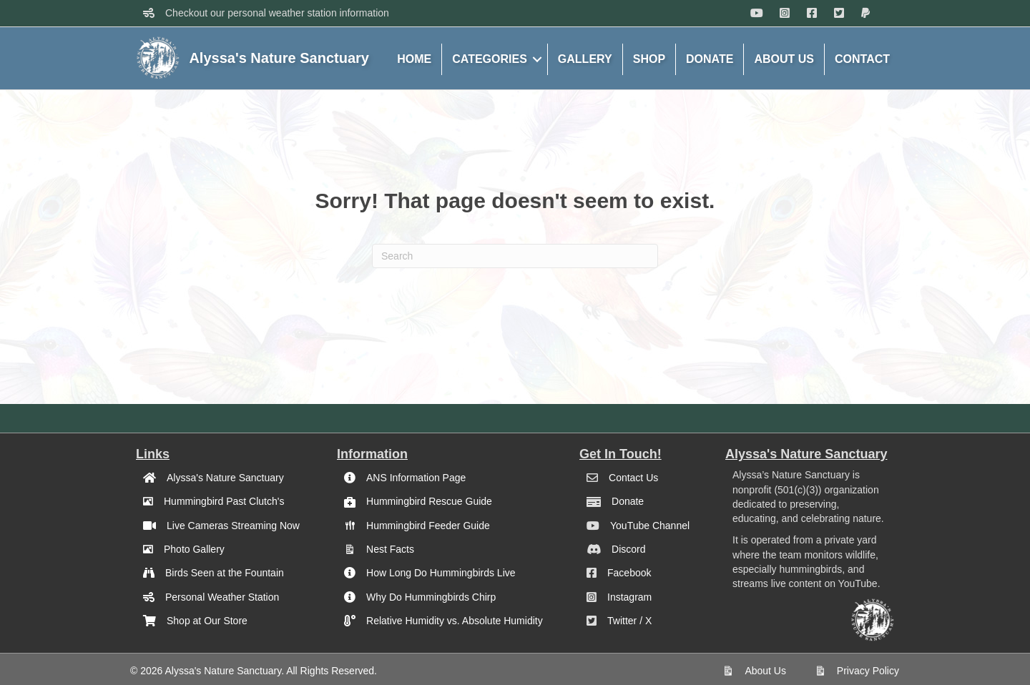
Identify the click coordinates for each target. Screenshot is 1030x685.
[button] (537, 59)
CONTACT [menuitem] (862, 59)
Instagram (629, 597)
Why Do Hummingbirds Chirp (431, 597)
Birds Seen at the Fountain (224, 572)
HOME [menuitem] (414, 59)
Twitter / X (629, 620)
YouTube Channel (650, 525)
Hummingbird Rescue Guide (429, 501)
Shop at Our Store (207, 620)
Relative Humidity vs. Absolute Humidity (454, 620)
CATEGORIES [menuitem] (489, 59)
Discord (628, 549)
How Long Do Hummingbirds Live (441, 572)
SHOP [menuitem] (649, 59)
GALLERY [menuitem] (585, 59)
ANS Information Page (416, 477)
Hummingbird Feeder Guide (428, 525)
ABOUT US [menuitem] (784, 59)
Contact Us (633, 477)
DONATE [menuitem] (709, 59)
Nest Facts (390, 549)
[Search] (515, 256)
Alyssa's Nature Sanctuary (225, 477)
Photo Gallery (194, 549)
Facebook (629, 572)
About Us (765, 670)
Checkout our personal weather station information (277, 13)
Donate (628, 501)
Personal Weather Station (222, 597)
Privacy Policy (868, 670)
